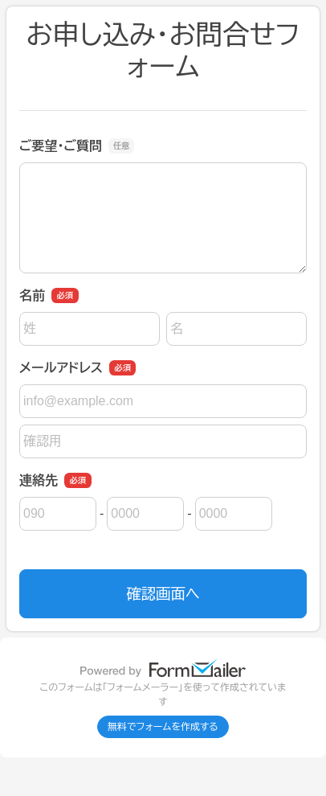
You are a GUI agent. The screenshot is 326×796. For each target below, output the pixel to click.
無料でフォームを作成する (163, 726)
